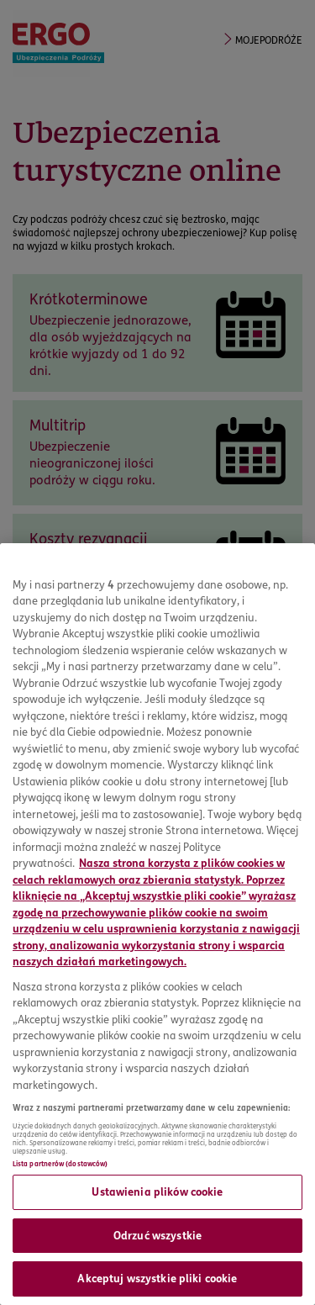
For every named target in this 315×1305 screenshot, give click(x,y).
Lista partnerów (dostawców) (60, 1164)
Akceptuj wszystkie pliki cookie (157, 1278)
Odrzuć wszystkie (157, 1235)
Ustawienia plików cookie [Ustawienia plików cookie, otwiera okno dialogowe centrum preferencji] (157, 1191)
